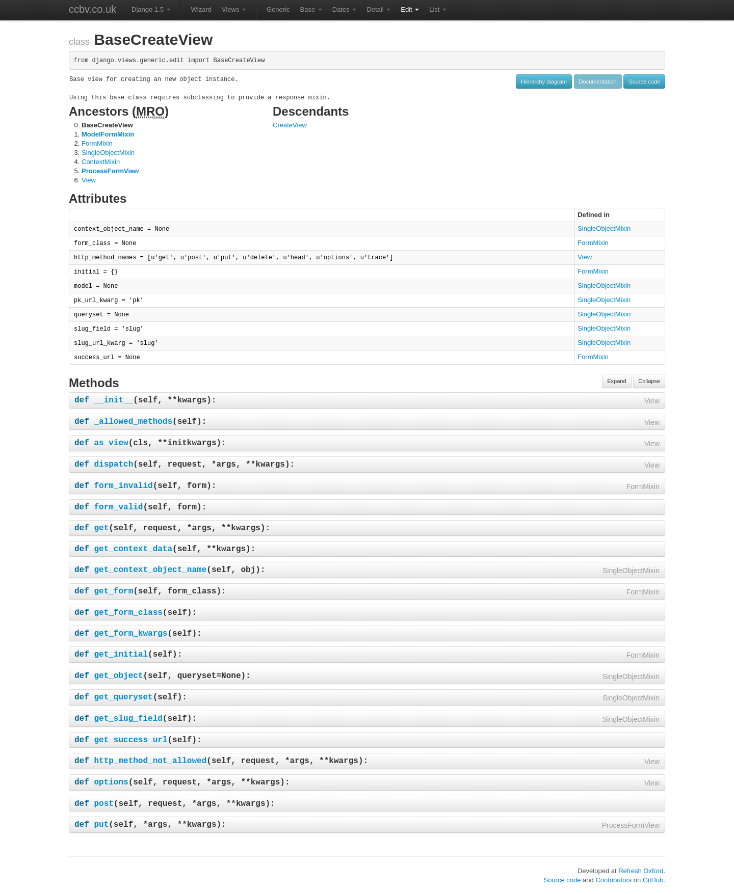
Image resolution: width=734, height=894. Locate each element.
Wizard (201, 9)
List (438, 9)
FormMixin (97, 143)
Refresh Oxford (640, 871)
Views (234, 9)
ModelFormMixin (108, 134)
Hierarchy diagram (544, 81)
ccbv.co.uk (92, 9)
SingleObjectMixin (108, 152)
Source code (644, 81)
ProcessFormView (110, 171)
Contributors (613, 880)
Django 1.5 (151, 9)
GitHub (653, 880)
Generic (278, 9)
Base (311, 9)
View (89, 180)
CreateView (290, 125)
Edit (410, 9)
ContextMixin (101, 162)
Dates (344, 9)
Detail (378, 9)
